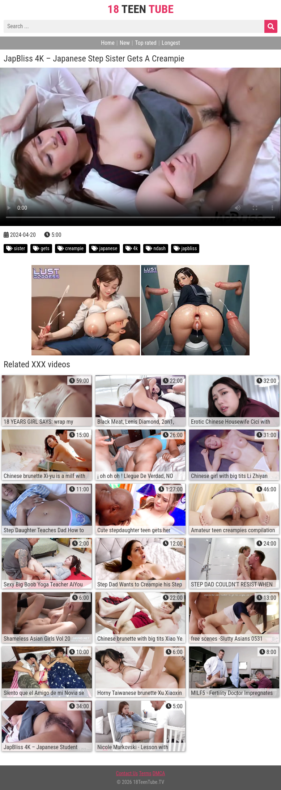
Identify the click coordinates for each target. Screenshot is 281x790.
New (125, 42)
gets (41, 248)
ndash (156, 248)
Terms (145, 773)
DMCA (159, 773)
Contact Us (127, 773)
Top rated (146, 42)
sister (15, 248)
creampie (71, 248)
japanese (104, 248)
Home (108, 42)
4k (131, 248)
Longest (171, 42)
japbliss (185, 248)
